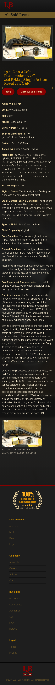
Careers (13, 568)
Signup (12, 538)
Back (8, 91)
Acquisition (15, 610)
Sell (11, 616)
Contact (13, 580)
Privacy (13, 652)
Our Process (15, 604)
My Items (14, 532)
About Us (14, 562)
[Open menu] (50, 6)
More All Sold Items (31, 91)
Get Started (15, 598)
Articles (13, 574)
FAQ (11, 622)
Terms (12, 646)
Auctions (13, 526)
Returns (13, 628)
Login (12, 544)
